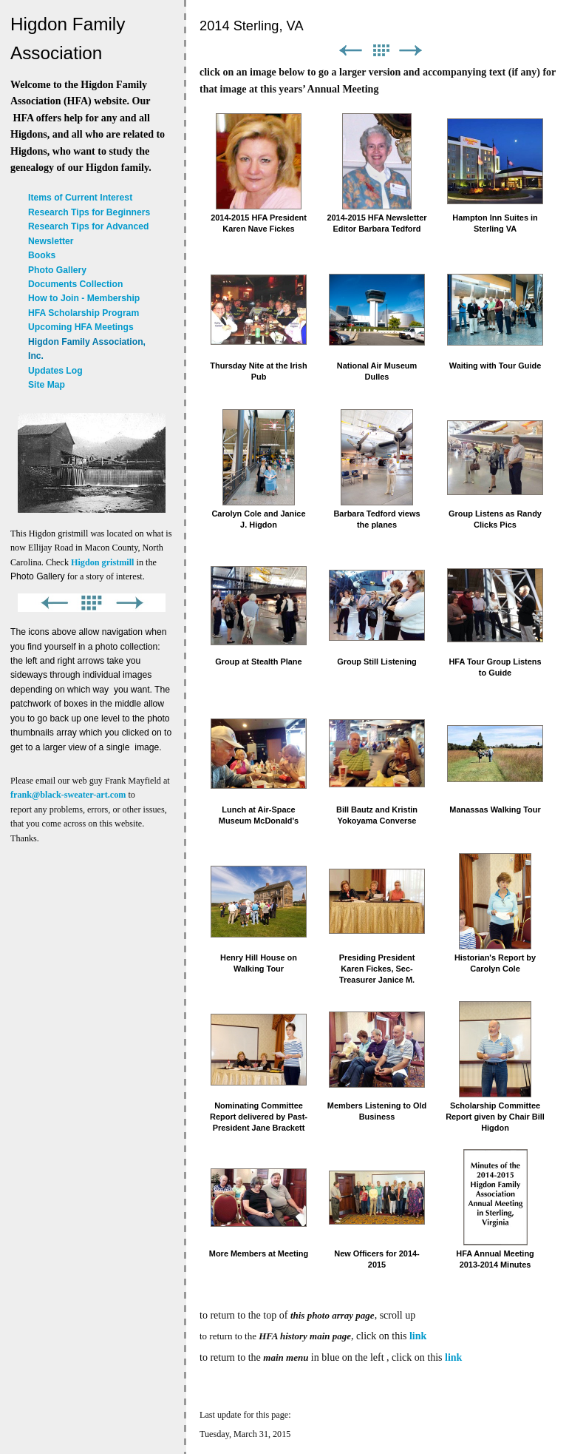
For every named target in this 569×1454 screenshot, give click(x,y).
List (380, 50)
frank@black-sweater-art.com (68, 795)
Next (410, 50)
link (417, 1336)
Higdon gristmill (102, 562)
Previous (350, 50)
